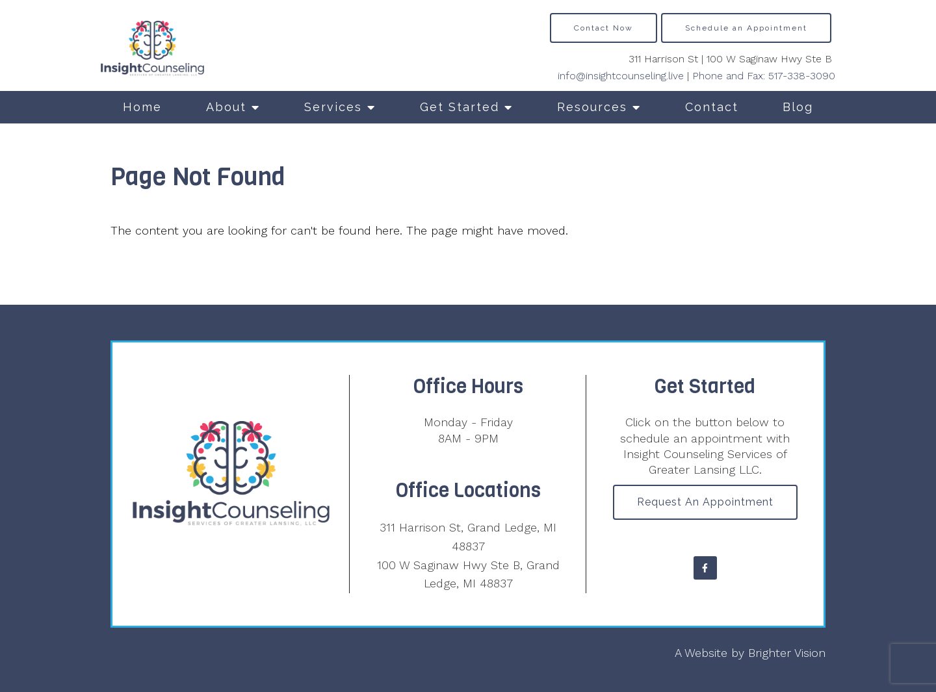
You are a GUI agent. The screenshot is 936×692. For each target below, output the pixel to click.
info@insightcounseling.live (621, 76)
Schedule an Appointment (746, 27)
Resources (592, 107)
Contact (711, 107)
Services (333, 107)
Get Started (459, 107)
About (226, 107)
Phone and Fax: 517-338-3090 (763, 76)
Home (142, 107)
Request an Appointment (705, 502)
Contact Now (603, 27)
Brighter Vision (787, 653)
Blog (798, 107)
